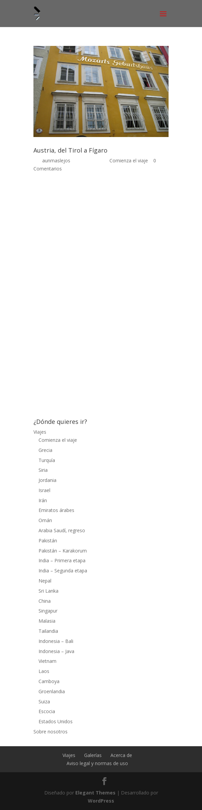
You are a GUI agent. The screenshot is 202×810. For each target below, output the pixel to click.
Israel (44, 490)
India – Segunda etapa (63, 570)
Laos (44, 671)
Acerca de (121, 755)
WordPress (101, 801)
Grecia (45, 450)
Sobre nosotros (50, 731)
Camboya (49, 681)
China (45, 601)
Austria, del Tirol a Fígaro (70, 150)
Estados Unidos (56, 721)
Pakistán (48, 540)
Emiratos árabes (56, 510)
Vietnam (47, 661)
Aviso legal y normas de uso (97, 763)
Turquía (47, 460)
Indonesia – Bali (56, 641)
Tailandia (48, 631)
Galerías (93, 755)
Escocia (47, 711)
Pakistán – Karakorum (63, 550)
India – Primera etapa (62, 560)
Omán (45, 520)
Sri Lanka (48, 591)
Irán (43, 500)
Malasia (47, 621)
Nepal (45, 580)
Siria (43, 470)
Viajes (39, 432)
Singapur (48, 611)
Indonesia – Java (56, 651)
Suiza (44, 701)
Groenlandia (52, 691)
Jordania (47, 480)
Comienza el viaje (128, 160)
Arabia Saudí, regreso (62, 530)
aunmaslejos (56, 160)
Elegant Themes (95, 792)
